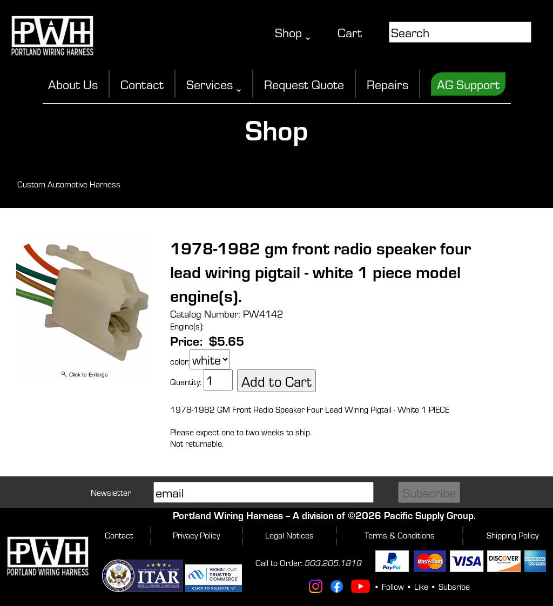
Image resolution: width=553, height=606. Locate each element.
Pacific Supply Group (429, 515)
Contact (142, 84)
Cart (350, 32)
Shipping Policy (512, 535)
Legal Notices (289, 535)
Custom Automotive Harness (68, 184)
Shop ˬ (293, 32)
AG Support (468, 84)
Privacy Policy (196, 535)
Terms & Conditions (400, 535)
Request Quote (304, 84)
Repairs (387, 84)
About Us (73, 84)
